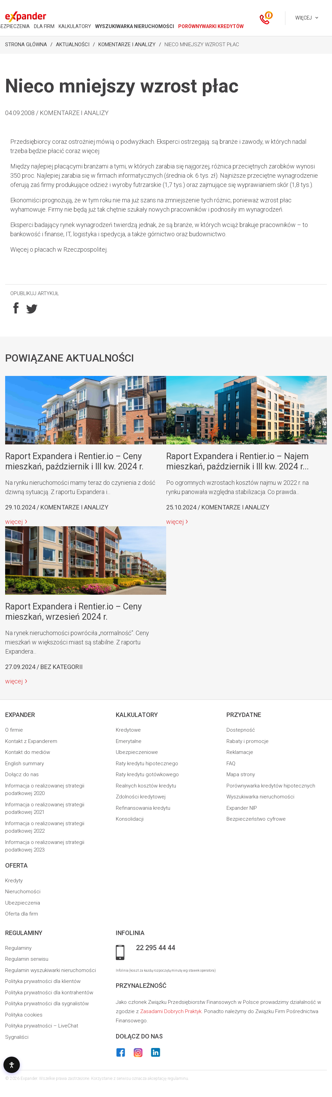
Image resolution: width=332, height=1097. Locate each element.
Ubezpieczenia (22, 903)
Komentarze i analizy (127, 44)
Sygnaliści (16, 1037)
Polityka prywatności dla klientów (43, 981)
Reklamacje (239, 752)
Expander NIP (241, 808)
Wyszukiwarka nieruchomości (260, 797)
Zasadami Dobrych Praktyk (170, 1011)
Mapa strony (240, 774)
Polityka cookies (23, 1015)
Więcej (303, 18)
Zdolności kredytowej (140, 797)
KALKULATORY (75, 26)
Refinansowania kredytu (143, 808)
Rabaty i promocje (247, 741)
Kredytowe (128, 730)
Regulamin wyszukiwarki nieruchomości (50, 970)
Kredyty (14, 881)
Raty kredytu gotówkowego (147, 774)
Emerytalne (129, 741)
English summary (24, 763)
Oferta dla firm (21, 914)
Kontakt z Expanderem (31, 741)
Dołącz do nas (22, 774)
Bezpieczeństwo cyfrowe (256, 819)
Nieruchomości (22, 891)
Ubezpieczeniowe (137, 752)
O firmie (14, 730)
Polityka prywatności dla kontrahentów (49, 992)
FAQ (230, 763)
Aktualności (72, 44)
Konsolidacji (130, 819)
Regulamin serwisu (26, 959)
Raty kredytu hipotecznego (147, 763)
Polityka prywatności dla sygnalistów (47, 1003)
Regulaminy (18, 948)
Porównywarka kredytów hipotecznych (270, 786)
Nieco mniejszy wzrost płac (201, 44)
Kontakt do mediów (27, 752)
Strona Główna (26, 44)
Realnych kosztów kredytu (146, 786)
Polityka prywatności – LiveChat (41, 1026)
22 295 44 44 (155, 948)
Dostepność (240, 730)
